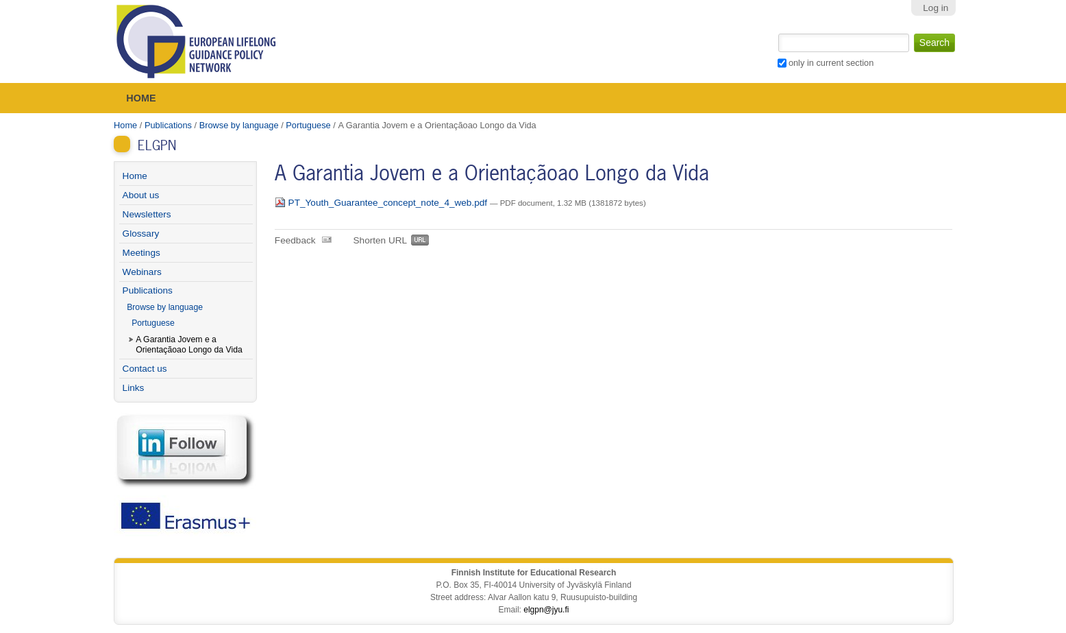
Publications (168, 125)
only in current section (831, 63)
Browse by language (239, 125)
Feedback (295, 240)
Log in (935, 8)
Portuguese (308, 125)
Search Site (776, 32)
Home (141, 98)
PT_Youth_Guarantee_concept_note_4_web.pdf (382, 203)
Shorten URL (381, 240)
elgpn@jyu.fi (546, 609)
